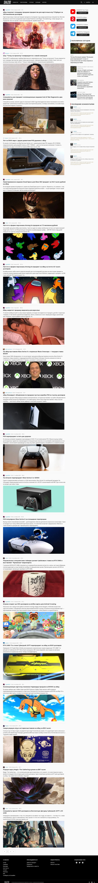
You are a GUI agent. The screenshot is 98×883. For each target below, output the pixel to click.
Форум (44, 2)
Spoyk (6, 136)
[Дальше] (13, 850)
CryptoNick (7, 8)
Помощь (5, 870)
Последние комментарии (82, 103)
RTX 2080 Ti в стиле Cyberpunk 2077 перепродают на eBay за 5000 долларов (32, 644)
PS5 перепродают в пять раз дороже (17, 435)
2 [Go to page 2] (10, 850)
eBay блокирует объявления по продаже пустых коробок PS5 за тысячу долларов (34, 393)
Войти (88, 2)
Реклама (5, 864)
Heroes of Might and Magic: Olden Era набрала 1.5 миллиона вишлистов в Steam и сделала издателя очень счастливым (85, 71)
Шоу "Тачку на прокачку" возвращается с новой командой (25, 54)
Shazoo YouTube (55, 863)
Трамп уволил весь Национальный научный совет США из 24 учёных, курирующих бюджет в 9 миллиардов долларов (81, 112)
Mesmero (7, 51)
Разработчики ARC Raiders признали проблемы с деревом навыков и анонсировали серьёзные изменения (85, 83)
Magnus (7, 724)
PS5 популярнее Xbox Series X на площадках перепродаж (24, 518)
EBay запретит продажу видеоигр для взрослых (21, 309)
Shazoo (53, 861)
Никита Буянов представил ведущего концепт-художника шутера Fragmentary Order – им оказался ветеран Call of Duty (82, 137)
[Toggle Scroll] (93, 2)
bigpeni (75, 105)
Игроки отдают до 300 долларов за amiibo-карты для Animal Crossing (29, 602)
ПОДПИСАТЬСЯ (82, 11)
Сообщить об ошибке (9, 874)
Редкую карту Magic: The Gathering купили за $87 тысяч (24, 768)
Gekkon (75, 129)
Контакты (6, 866)
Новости (15, 2)
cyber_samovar (8, 347)
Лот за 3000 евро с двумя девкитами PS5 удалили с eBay (24, 139)
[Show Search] (81, 2)
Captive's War (81, 90)
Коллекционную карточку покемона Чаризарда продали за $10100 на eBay (31, 685)
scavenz (7, 641)
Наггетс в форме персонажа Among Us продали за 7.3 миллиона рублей (30, 224)
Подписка (29, 863)
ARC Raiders (80, 78)
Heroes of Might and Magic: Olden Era (85, 66)
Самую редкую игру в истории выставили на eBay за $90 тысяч (27, 727)
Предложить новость (33, 864)
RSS (4, 872)
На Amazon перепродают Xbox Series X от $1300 (21, 476)
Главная (5, 863)
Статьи (31, 2)
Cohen (6, 221)
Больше (38, 2)
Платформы (23, 2)
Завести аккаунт (31, 861)
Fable (72, 53)
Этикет (5, 868)
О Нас (4, 861)
